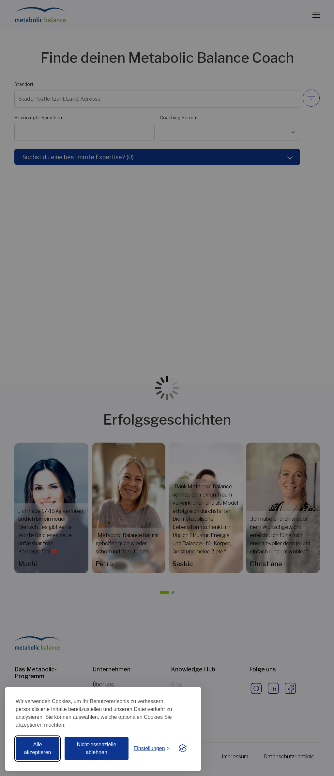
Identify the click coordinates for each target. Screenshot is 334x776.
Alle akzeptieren (37, 748)
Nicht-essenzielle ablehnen (96, 748)
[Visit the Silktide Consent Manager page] (182, 748)
